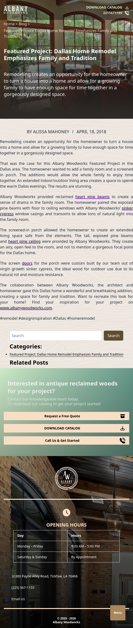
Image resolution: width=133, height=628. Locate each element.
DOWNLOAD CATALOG (104, 7)
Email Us (18, 599)
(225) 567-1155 (22, 587)
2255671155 (112, 12)
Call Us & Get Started (62, 440)
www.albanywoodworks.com (26, 307)
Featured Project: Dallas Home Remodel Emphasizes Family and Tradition (67, 354)
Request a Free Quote (62, 416)
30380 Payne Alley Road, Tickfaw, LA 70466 (44, 576)
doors (27, 263)
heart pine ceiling (24, 241)
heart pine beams (92, 196)
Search (114, 335)
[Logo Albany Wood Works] (16, 10)
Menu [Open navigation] (118, 613)
